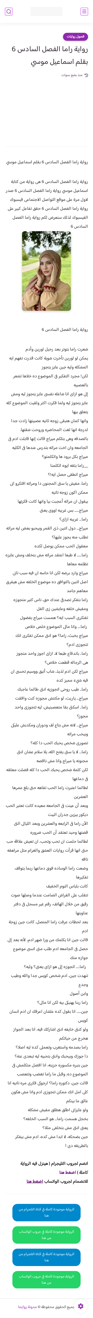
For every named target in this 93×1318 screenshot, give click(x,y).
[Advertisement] (46, 108)
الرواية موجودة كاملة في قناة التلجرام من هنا (46, 1212)
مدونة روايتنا (27, 1307)
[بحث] (8, 11)
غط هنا (65, 1173)
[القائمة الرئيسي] (84, 11)
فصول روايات (75, 37)
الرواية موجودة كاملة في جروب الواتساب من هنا (46, 1235)
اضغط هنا (35, 1182)
